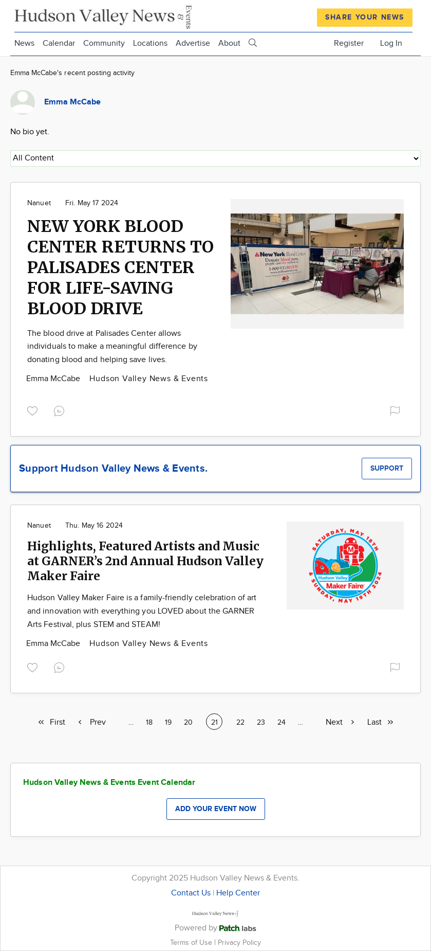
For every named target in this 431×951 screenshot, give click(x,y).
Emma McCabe (54, 379)
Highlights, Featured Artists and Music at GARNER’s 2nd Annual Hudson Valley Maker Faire (145, 561)
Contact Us (191, 893)
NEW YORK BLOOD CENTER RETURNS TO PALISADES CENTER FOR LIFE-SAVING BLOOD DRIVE (120, 267)
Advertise (193, 43)
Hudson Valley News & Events (148, 379)
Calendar (59, 43)
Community (104, 43)
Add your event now (215, 808)
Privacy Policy (239, 942)
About (229, 43)
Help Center (238, 893)
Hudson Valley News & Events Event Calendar (109, 782)
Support (386, 468)
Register (349, 43)
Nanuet (39, 203)
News (24, 43)
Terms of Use (192, 942)
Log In (391, 43)
